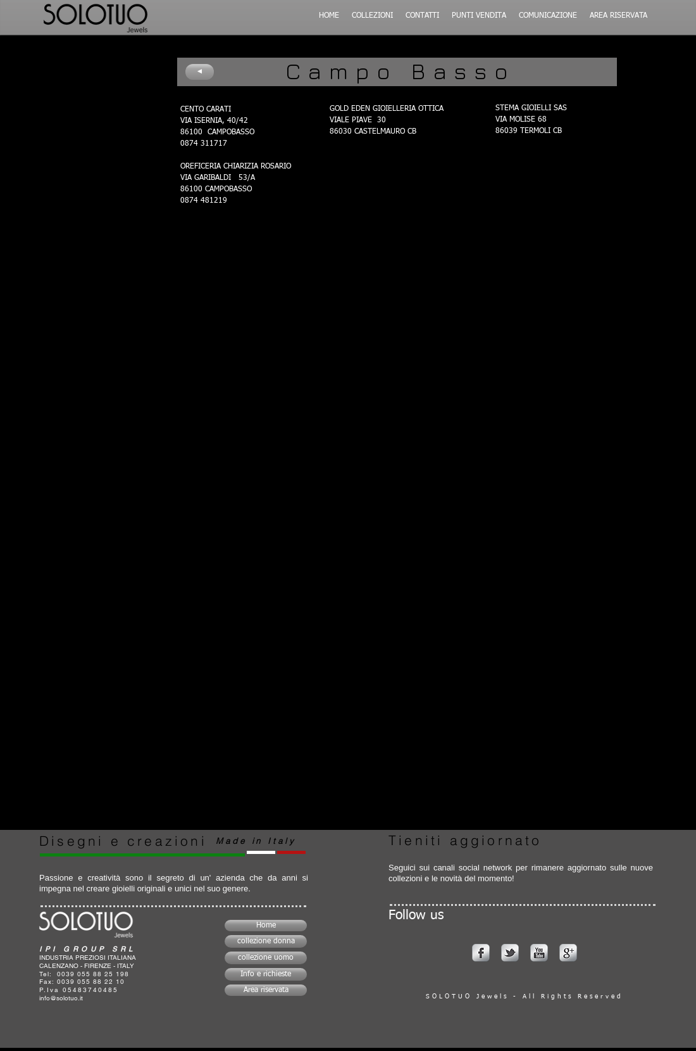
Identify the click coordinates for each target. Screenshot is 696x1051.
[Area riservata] (266, 990)
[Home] (266, 925)
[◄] (199, 72)
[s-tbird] (510, 953)
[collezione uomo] (266, 958)
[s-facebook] (481, 953)
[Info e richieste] (266, 974)
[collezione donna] (266, 941)
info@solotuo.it (61, 998)
